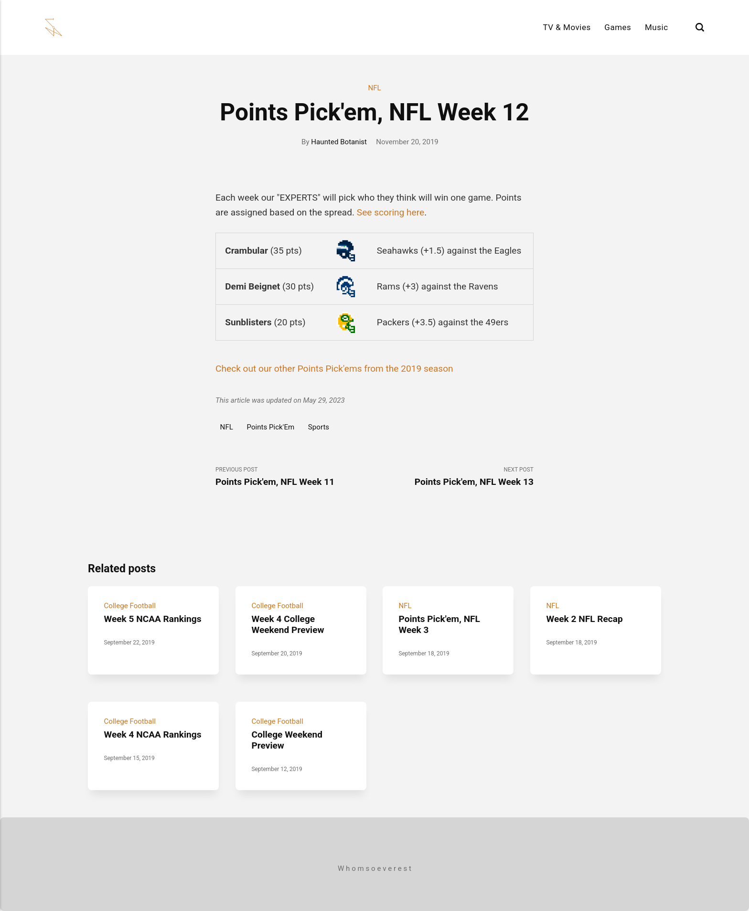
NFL (374, 88)
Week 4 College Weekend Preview (287, 624)
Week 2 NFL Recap (584, 618)
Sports (318, 427)
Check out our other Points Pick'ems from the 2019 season (334, 368)
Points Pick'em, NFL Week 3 (439, 624)
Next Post (454, 477)
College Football (129, 605)
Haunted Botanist (339, 142)
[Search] (700, 27)
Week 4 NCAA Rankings (152, 734)
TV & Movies (566, 27)
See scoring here (390, 212)
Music (656, 27)
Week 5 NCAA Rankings (152, 618)
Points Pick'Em (271, 427)
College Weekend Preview (286, 739)
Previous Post (294, 477)
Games (617, 27)
